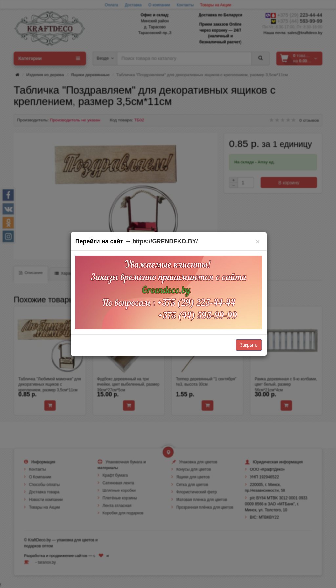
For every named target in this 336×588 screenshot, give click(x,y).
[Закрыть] (258, 241)
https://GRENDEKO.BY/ (165, 241)
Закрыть (249, 345)
